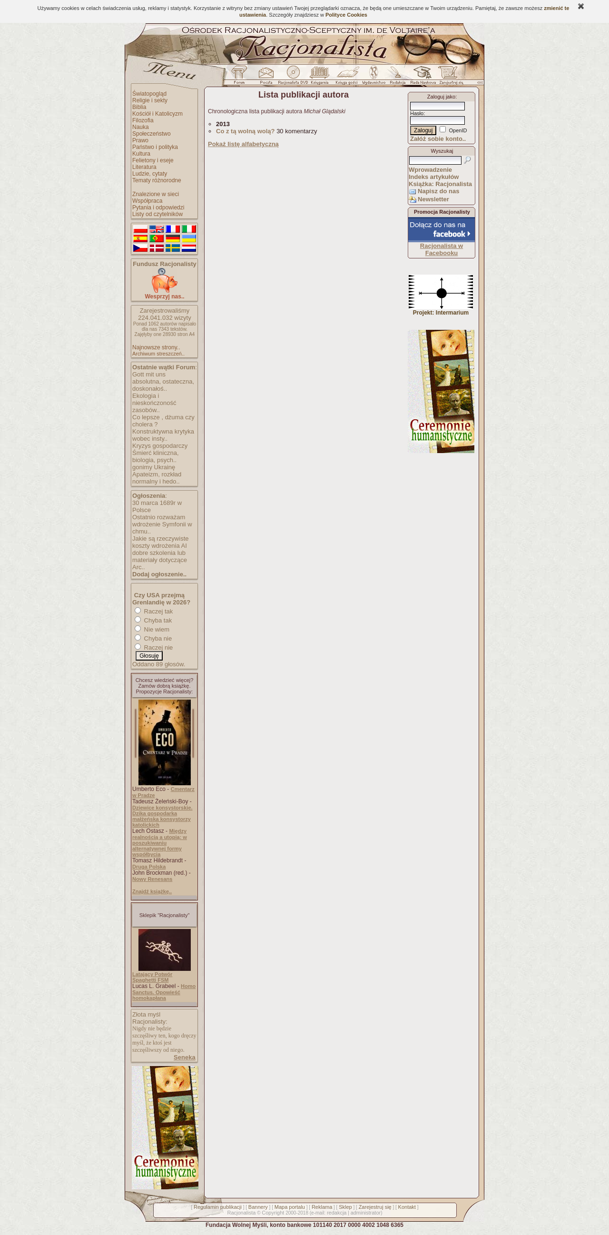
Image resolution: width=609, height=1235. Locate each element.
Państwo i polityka (155, 147)
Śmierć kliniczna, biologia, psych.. (155, 456)
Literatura (144, 167)
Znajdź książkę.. (152, 891)
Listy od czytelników (157, 214)
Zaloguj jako (441, 96)
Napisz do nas (438, 191)
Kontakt (407, 1207)
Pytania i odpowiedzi (158, 207)
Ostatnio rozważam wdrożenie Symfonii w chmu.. (162, 524)
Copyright (273, 1212)
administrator (366, 1212)
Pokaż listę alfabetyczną (243, 144)
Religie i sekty (149, 100)
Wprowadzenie (430, 169)
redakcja (337, 1212)
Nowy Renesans (152, 879)
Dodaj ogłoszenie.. (159, 574)
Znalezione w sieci (155, 194)
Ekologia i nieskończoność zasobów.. (154, 403)
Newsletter (433, 199)
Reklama (322, 1207)
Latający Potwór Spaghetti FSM (152, 977)
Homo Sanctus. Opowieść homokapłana (164, 992)
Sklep (345, 1207)
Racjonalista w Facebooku (441, 249)
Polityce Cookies (346, 15)
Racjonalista (241, 1212)
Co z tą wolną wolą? (245, 131)
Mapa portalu (290, 1207)
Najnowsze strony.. (156, 347)
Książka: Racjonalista (440, 184)
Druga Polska (149, 866)
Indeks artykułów (434, 176)
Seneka (185, 1057)
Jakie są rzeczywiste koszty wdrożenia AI (160, 542)
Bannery (258, 1207)
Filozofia (143, 120)
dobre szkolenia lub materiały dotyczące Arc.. (159, 560)
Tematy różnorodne (156, 180)
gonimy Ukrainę (153, 467)
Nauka (140, 127)
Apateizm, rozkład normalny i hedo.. (156, 478)
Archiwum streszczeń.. (158, 353)
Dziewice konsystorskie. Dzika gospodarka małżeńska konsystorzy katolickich (162, 816)
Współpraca (147, 201)
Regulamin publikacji (218, 1207)
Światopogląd (149, 93)
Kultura (141, 153)
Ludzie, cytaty (149, 173)
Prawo (140, 140)
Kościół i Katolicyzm (157, 113)
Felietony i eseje (153, 160)
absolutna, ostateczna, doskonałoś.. (163, 385)
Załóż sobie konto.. (438, 138)
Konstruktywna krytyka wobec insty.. (163, 435)
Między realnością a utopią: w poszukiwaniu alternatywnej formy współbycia (159, 842)
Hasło (416, 113)
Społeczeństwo (151, 133)
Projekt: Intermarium (441, 310)
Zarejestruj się (375, 1207)
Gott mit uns (149, 374)
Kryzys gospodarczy (159, 445)
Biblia (139, 107)
